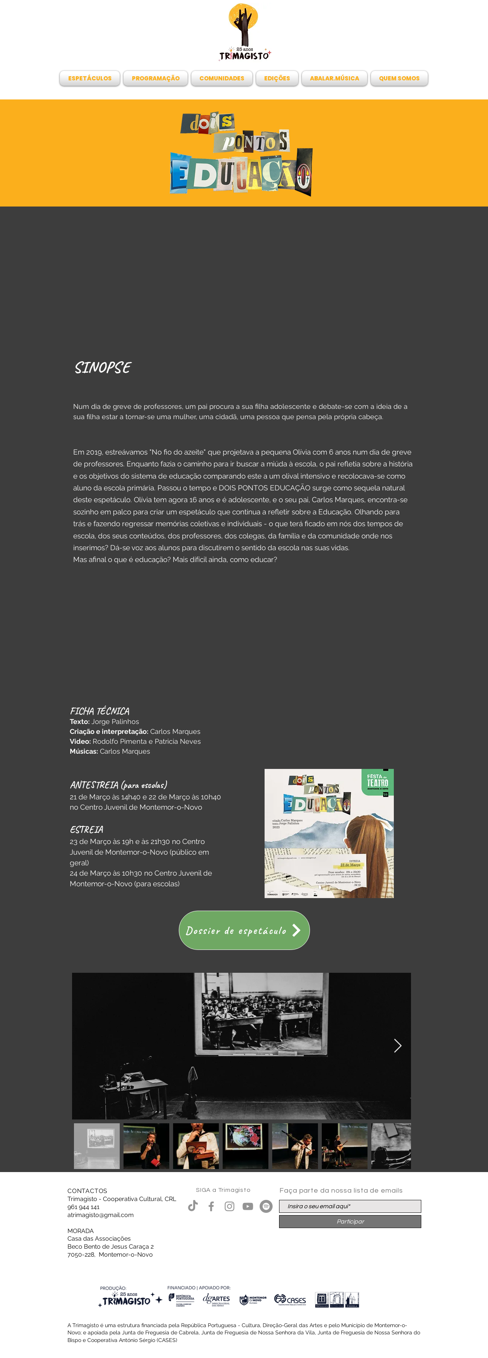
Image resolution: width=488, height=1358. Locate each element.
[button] (91, 78)
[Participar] (350, 1221)
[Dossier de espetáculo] (244, 930)
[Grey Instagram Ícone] (229, 1206)
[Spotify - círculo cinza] (266, 1206)
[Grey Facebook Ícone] (211, 1206)
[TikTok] (192, 1206)
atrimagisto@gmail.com (100, 1215)
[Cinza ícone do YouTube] (247, 1206)
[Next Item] (397, 1046)
